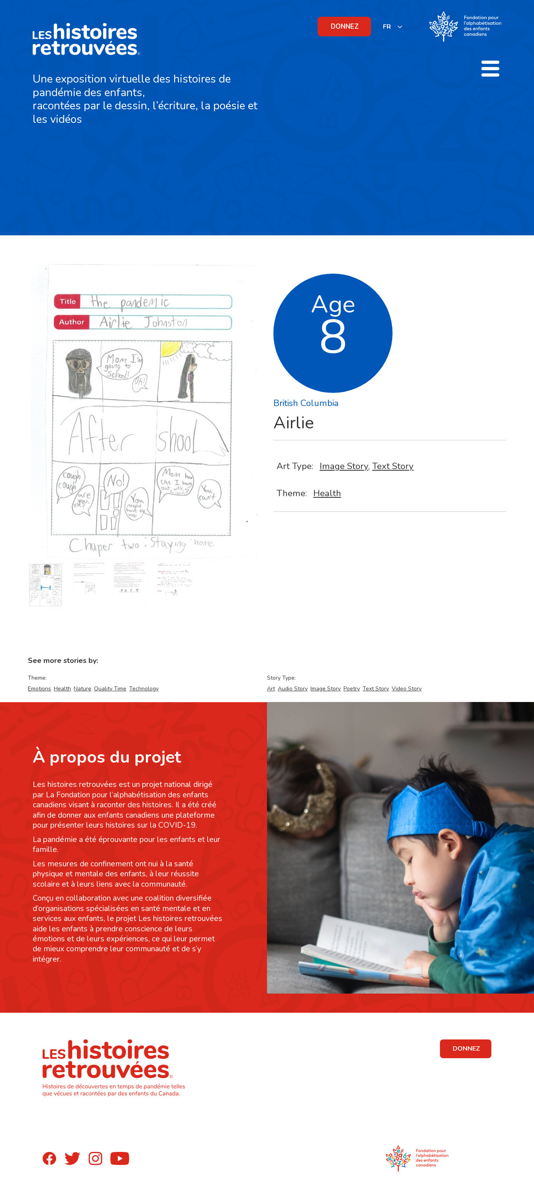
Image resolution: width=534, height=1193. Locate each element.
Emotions (39, 688)
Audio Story (293, 688)
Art (271, 688)
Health (327, 493)
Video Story (407, 688)
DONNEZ (345, 26)
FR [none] (387, 26)
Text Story (393, 466)
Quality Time (110, 688)
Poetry (352, 688)
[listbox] (393, 26)
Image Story (344, 466)
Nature (82, 688)
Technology (144, 688)
